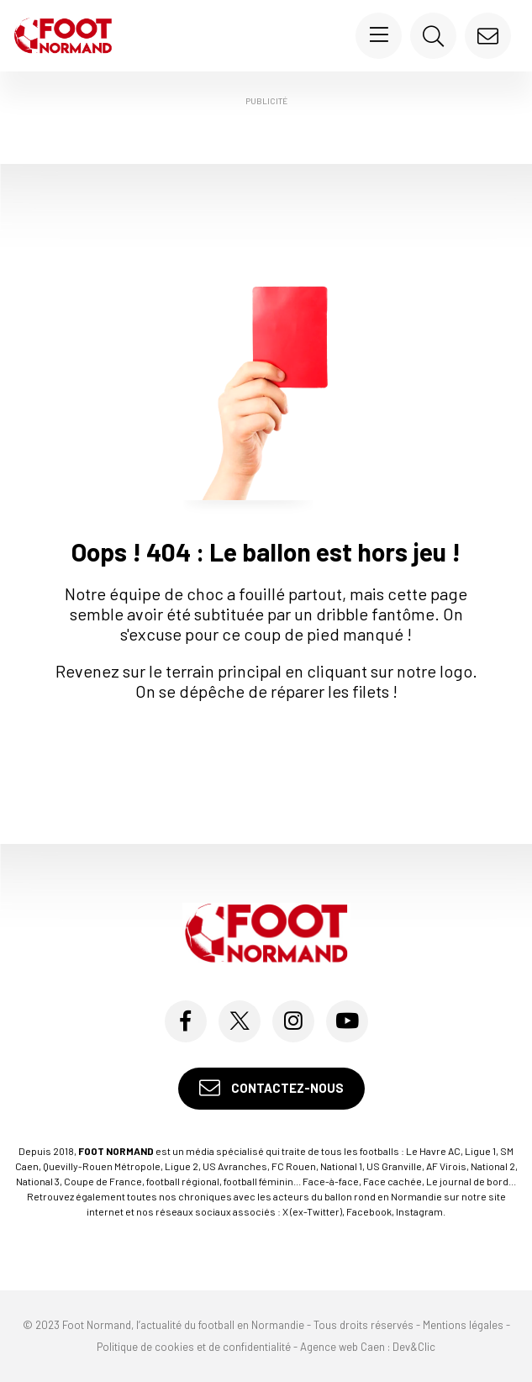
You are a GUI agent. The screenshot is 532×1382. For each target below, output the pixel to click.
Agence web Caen (342, 1346)
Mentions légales (463, 1325)
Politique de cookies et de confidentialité (194, 1346)
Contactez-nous (271, 1088)
